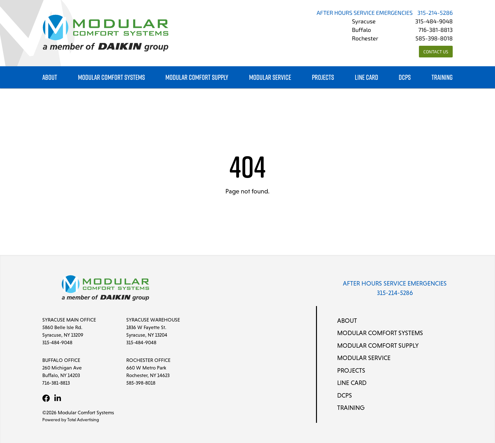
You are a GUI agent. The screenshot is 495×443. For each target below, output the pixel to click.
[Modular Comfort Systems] (105, 33)
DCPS (405, 77)
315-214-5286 (435, 13)
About (49, 77)
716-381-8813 (435, 30)
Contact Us (435, 52)
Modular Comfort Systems (111, 77)
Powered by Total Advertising (70, 419)
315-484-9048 (434, 22)
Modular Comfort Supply (196, 77)
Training (442, 77)
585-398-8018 (434, 39)
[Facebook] (46, 398)
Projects (323, 77)
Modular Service (270, 77)
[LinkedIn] (57, 398)
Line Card (366, 77)
